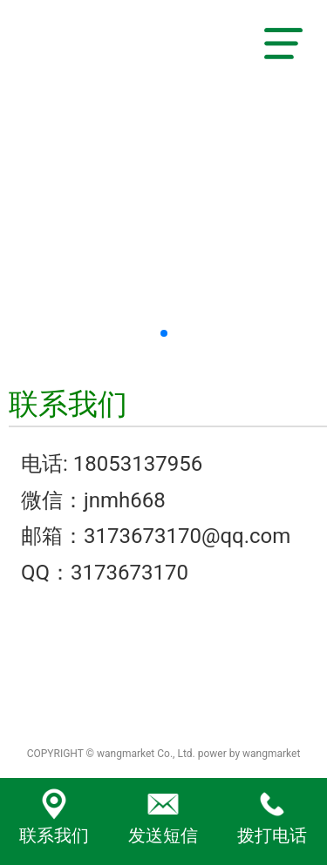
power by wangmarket (249, 754)
